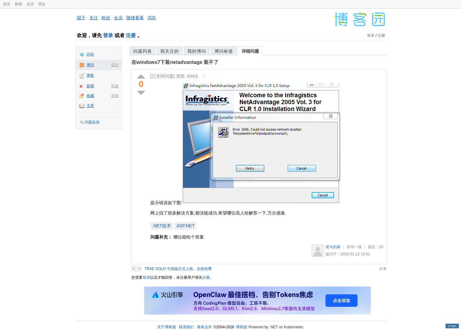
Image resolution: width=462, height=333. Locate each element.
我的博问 (196, 51)
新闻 (18, 4)
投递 (115, 86)
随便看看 (135, 17)
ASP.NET (186, 225)
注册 (131, 35)
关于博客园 (166, 327)
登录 (108, 35)
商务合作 (204, 327)
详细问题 (250, 51)
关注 (93, 17)
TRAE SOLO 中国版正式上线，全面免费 (178, 269)
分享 (383, 269)
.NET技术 (161, 225)
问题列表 (142, 51)
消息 (151, 17)
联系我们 (186, 327)
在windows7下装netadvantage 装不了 (175, 62)
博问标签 (223, 51)
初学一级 (354, 247)
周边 (41, 4)
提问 (115, 65)
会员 (30, 4)
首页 (7, 4)
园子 (81, 17)
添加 (115, 96)
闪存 (90, 54)
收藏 (90, 96)
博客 (90, 75)
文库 (90, 106)
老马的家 (333, 247)
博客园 (241, 327)
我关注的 (169, 51)
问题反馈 (92, 122)
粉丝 (105, 17)
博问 (90, 65)
